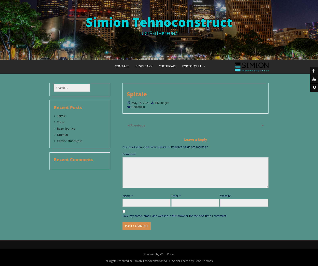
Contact (122, 66)
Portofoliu (191, 66)
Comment (129, 154)
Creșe (60, 122)
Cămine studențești (69, 141)
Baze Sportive (66, 128)
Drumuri (62, 135)
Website (225, 196)
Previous (137, 125)
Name (127, 196)
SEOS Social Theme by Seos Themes (188, 261)
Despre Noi (144, 66)
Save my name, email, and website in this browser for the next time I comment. (174, 216)
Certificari (167, 66)
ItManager (162, 103)
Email (176, 196)
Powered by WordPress (159, 254)
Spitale (61, 116)
